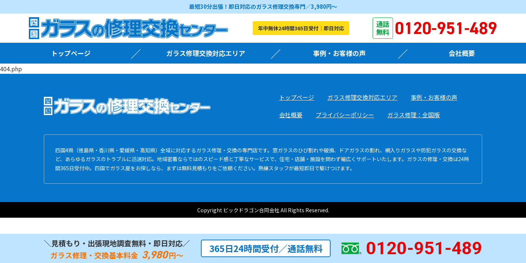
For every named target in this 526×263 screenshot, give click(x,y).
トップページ (71, 53)
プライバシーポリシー (345, 114)
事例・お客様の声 (339, 53)
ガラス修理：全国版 (413, 114)
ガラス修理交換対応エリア (205, 53)
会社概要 (462, 53)
